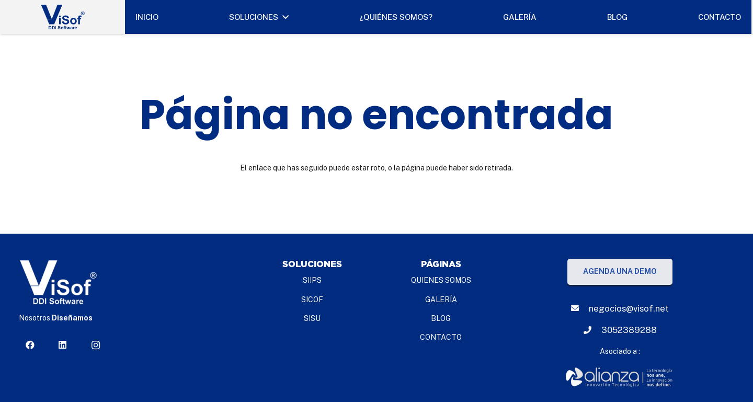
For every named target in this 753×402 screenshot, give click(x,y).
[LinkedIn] (63, 345)
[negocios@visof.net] (580, 308)
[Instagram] (96, 345)
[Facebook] (30, 345)
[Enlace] (620, 377)
